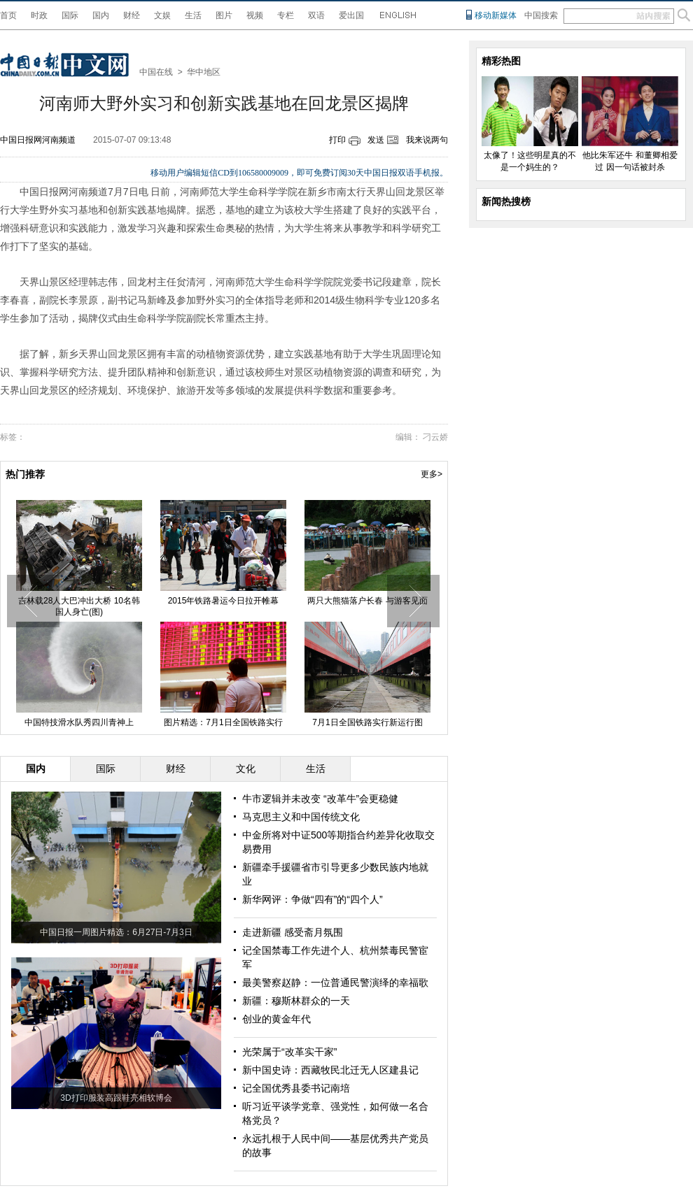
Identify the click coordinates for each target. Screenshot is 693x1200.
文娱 (162, 15)
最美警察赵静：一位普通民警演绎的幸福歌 (335, 982)
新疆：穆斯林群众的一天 (296, 1000)
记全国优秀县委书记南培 (296, 1088)
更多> (431, 474)
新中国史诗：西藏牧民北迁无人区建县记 (330, 1070)
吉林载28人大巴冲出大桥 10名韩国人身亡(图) (79, 606)
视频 (254, 15)
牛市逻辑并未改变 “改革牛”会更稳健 (320, 798)
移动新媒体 (496, 15)
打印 (337, 140)
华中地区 (203, 72)
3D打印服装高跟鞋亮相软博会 (116, 1098)
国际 (70, 15)
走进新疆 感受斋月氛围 (292, 932)
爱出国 (351, 15)
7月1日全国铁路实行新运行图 (367, 722)
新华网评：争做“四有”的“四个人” (312, 899)
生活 (193, 15)
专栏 (285, 15)
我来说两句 (427, 140)
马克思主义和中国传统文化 (301, 816)
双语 (316, 15)
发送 (376, 140)
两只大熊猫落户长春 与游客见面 (367, 601)
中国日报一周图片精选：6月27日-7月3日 (116, 932)
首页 (8, 15)
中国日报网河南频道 (38, 140)
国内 (100, 15)
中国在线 (156, 72)
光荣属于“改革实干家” (289, 1051)
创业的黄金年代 (276, 1018)
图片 (224, 15)
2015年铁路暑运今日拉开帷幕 (223, 601)
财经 (131, 15)
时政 (39, 15)
